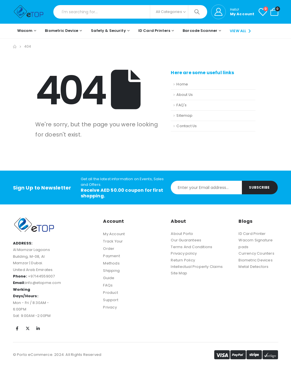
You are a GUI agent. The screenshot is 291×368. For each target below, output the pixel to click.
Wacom (25, 30)
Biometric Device (61, 30)
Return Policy (183, 260)
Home (182, 84)
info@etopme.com (43, 282)
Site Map (179, 273)
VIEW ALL (241, 31)
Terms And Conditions (191, 247)
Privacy (110, 307)
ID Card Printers (154, 30)
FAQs (108, 285)
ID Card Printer (252, 233)
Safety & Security (108, 30)
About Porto (182, 233)
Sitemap (184, 115)
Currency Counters (256, 253)
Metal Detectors (253, 266)
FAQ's (181, 105)
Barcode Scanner (200, 30)
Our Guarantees (186, 240)
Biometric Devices (255, 260)
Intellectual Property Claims (197, 266)
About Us (184, 94)
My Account (114, 234)
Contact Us (186, 126)
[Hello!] (233, 12)
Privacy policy (184, 253)
